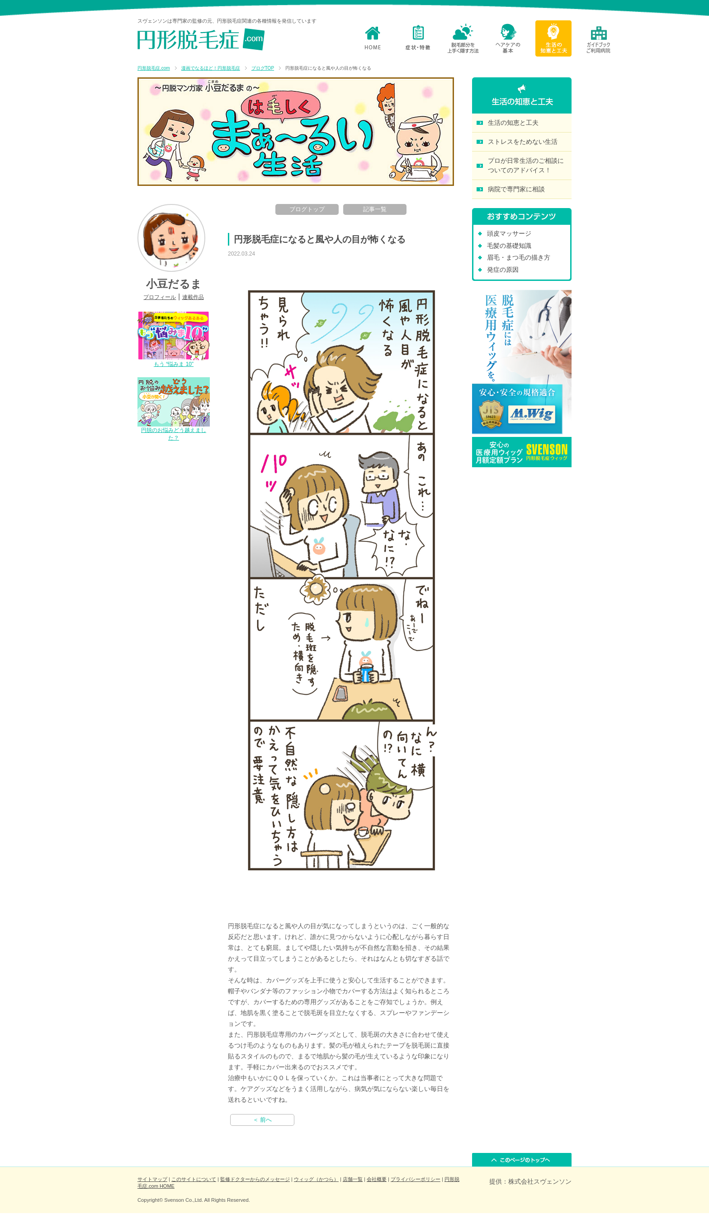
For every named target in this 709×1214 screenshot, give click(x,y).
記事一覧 (375, 209)
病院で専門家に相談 (516, 189)
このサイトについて (193, 1179)
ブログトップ (307, 209)
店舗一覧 (353, 1179)
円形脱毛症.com (153, 68)
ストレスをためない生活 (523, 141)
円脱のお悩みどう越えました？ (173, 430)
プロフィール (159, 297)
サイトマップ (152, 1179)
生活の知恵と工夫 (513, 122)
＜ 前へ (262, 1119)
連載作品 (193, 297)
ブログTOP (262, 68)
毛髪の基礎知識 (509, 245)
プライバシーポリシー (415, 1179)
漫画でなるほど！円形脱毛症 (210, 68)
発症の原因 (503, 269)
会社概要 (377, 1179)
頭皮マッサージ (509, 233)
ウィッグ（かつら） (316, 1179)
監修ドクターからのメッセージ (255, 1179)
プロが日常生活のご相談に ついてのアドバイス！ (526, 165)
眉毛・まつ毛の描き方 (518, 257)
